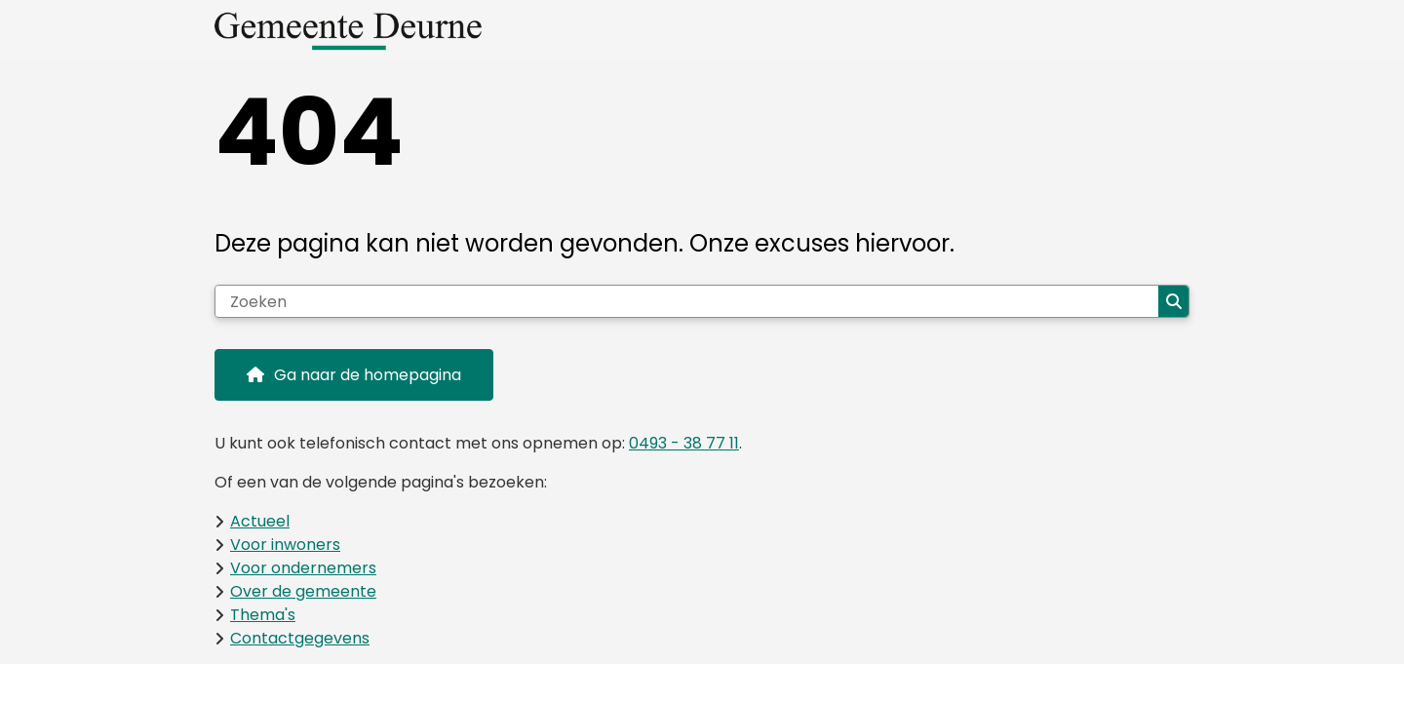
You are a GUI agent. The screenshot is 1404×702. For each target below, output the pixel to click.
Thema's (262, 615)
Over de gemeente (303, 591)
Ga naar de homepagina (367, 375)
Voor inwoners (285, 544)
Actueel (260, 521)
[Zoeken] (686, 301)
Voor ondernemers (303, 568)
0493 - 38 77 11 (684, 443)
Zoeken (1174, 301)
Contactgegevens (300, 638)
